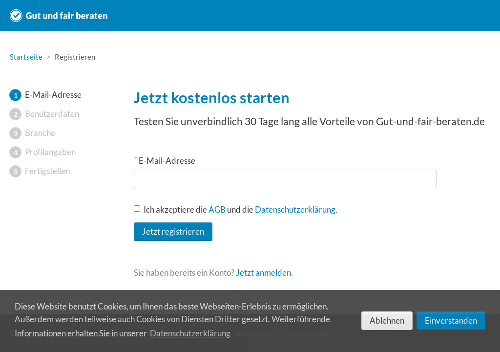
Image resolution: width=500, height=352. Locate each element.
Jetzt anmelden (263, 272)
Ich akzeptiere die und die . (235, 209)
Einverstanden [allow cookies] (451, 320)
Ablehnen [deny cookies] (387, 320)
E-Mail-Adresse (167, 160)
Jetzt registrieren (173, 231)
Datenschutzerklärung (295, 209)
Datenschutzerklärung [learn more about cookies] (190, 333)
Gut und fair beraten (58, 15)
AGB (217, 209)
